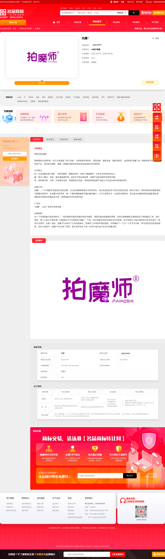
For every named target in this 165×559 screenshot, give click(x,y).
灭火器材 (76, 97)
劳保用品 (86, 97)
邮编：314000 (90, 507)
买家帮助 (9, 507)
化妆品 (77, 8)
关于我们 (155, 22)
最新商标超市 (26, 507)
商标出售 (159, 13)
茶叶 (83, 8)
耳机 (37, 97)
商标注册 (77, 22)
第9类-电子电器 (25, 28)
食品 (99, 8)
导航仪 (30, 97)
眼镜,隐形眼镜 (43, 101)
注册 (122, 2)
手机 (103, 97)
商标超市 (97, 21)
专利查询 (135, 22)
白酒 (89, 8)
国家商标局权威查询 (75, 517)
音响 (43, 97)
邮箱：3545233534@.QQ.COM (96, 510)
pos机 (19, 97)
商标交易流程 (11, 510)
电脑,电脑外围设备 (123, 97)
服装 (71, 8)
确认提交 (14, 159)
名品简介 (55, 504)
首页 (58, 22)
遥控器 (68, 97)
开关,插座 (59, 97)
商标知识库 (72, 504)
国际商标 (25, 510)
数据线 (50, 97)
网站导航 (139, 2)
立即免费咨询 (117, 554)
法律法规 (71, 514)
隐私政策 (55, 510)
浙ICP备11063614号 (101, 546)
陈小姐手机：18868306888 (95, 504)
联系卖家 (150, 82)
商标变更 (40, 507)
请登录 (115, 2)
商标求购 (146, 12)
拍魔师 (37, 28)
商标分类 (130, 2)
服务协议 (55, 507)
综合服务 (116, 22)
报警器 (32, 101)
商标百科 (71, 507)
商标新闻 (71, 510)
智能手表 (110, 97)
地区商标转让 (26, 504)
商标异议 (40, 510)
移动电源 (95, 97)
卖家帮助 (9, 504)
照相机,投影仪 (22, 101)
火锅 (94, 8)
